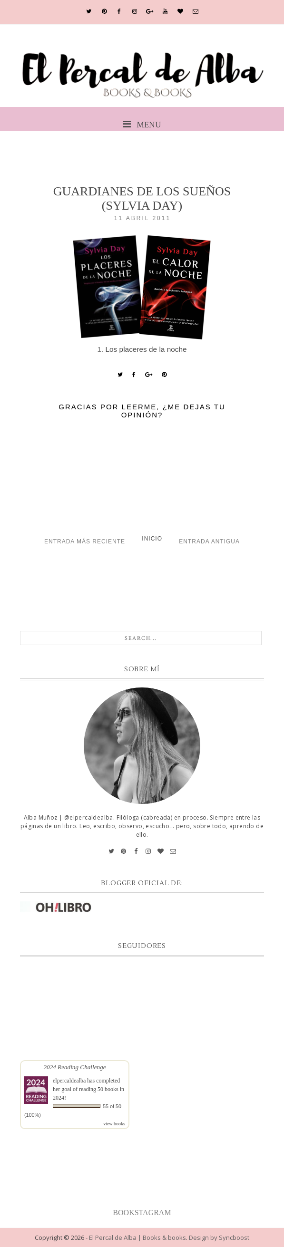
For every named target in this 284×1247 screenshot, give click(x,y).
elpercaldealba (69, 1080)
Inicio (152, 538)
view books (114, 1123)
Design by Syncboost (219, 1237)
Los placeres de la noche (146, 349)
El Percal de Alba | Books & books (137, 1237)
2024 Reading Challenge (74, 1067)
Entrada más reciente (84, 541)
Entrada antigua (209, 541)
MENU (142, 124)
